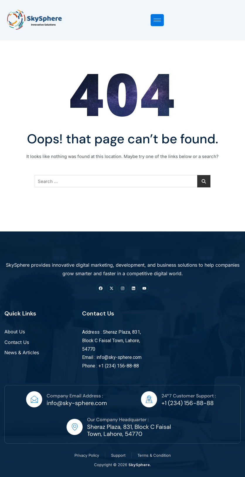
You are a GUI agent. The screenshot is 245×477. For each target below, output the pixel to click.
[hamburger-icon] (157, 20)
